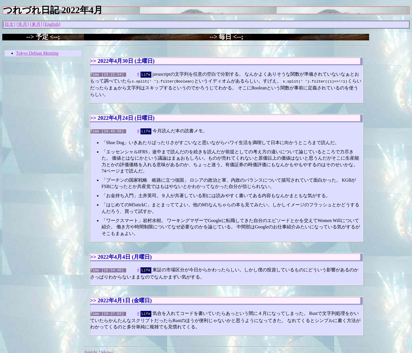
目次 (9, 24)
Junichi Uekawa (99, 349)
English (52, 24)
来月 (36, 24)
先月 (22, 24)
